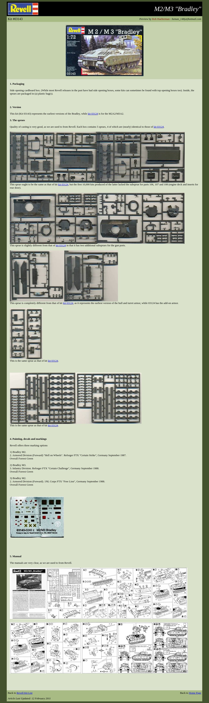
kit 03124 (93, 113)
